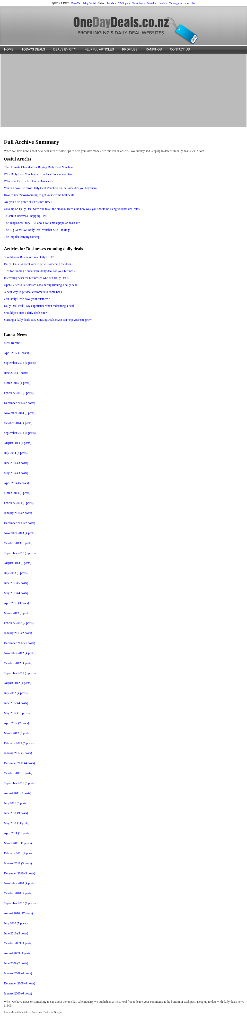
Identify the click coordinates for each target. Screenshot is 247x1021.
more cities (189, 3)
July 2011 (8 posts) (15, 803)
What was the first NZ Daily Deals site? (28, 181)
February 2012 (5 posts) (18, 743)
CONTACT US (180, 49)
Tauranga (174, 3)
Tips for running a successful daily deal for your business (39, 271)
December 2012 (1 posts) (19, 643)
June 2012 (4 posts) (16, 703)
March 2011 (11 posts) (18, 843)
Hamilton (162, 3)
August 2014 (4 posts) (17, 443)
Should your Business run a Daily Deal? (29, 257)
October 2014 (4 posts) (18, 423)
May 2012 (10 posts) (17, 713)
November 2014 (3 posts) (19, 413)
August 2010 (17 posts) (18, 913)
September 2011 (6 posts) (20, 783)
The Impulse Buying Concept (22, 237)
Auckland (112, 3)
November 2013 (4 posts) (19, 533)
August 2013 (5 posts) (17, 563)
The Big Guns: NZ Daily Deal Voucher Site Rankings (37, 230)
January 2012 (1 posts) (18, 753)
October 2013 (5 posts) (18, 543)
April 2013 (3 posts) (16, 603)
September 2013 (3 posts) (20, 553)
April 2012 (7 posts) (16, 723)
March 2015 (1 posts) (17, 383)
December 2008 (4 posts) (19, 983)
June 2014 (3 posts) (16, 463)
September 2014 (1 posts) (20, 433)
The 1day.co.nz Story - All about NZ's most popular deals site (42, 223)
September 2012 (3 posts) (20, 673)
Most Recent (12, 343)
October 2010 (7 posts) (18, 893)
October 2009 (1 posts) (18, 943)
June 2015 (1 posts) (16, 373)
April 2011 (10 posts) (17, 833)
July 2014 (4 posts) (16, 453)
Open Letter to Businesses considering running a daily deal (40, 285)
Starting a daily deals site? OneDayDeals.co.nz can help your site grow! (48, 320)
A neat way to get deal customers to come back (33, 292)
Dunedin (151, 3)
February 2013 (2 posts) (18, 623)
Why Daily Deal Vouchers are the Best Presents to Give (38, 174)
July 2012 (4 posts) (16, 693)
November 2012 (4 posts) (19, 653)
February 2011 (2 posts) (18, 853)
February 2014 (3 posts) (18, 503)
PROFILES (129, 49)
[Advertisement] (123, 90)
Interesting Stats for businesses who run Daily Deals (36, 278)
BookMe (75, 3)
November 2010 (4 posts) (19, 883)
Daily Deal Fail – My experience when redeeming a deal (39, 306)
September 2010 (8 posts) (20, 903)
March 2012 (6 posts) (17, 733)
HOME (8, 49)
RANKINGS (154, 49)
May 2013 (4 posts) (16, 593)
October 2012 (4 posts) (18, 663)
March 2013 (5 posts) (17, 613)
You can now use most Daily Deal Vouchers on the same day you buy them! (51, 188)
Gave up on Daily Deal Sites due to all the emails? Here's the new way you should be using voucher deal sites (71, 209)
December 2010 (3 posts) (19, 873)
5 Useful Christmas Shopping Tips (25, 216)
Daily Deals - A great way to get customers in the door (37, 264)
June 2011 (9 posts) (16, 813)
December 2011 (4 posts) (19, 763)
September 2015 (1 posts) (20, 363)
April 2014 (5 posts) (16, 483)
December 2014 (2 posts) (19, 403)
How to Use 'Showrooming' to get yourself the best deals (39, 195)
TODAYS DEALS (33, 49)
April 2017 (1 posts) (16, 353)
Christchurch (138, 3)
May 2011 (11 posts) (16, 823)
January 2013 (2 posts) (18, 633)
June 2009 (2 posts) (16, 963)
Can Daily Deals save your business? (27, 299)
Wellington (124, 3)
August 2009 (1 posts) (17, 953)
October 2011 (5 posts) (18, 773)
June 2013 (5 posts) (16, 583)
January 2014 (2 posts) (18, 513)
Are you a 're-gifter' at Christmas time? (28, 202)
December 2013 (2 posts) (19, 523)
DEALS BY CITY (64, 49)
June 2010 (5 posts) (16, 933)
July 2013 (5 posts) (16, 573)
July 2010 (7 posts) (16, 923)
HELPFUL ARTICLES (99, 49)
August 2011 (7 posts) (17, 793)
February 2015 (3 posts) (18, 393)
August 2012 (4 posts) (17, 683)
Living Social (88, 3)
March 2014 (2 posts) (17, 493)
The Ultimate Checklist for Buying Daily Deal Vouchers (38, 167)
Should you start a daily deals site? (25, 313)
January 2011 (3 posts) (18, 863)
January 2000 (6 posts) (18, 993)
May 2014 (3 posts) (16, 473)
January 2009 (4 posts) (18, 973)
